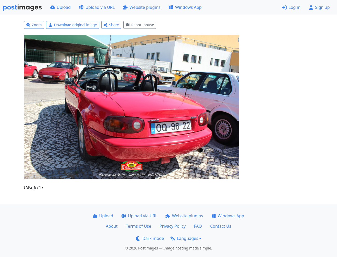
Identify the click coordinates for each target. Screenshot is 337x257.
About (111, 226)
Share (111, 24)
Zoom (34, 24)
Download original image (72, 24)
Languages (184, 238)
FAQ (198, 226)
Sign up (319, 7)
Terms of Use (138, 226)
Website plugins (141, 7)
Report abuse (140, 24)
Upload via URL (97, 7)
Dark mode (150, 238)
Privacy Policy (173, 226)
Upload (60, 7)
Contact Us (220, 226)
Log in (291, 7)
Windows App (185, 7)
